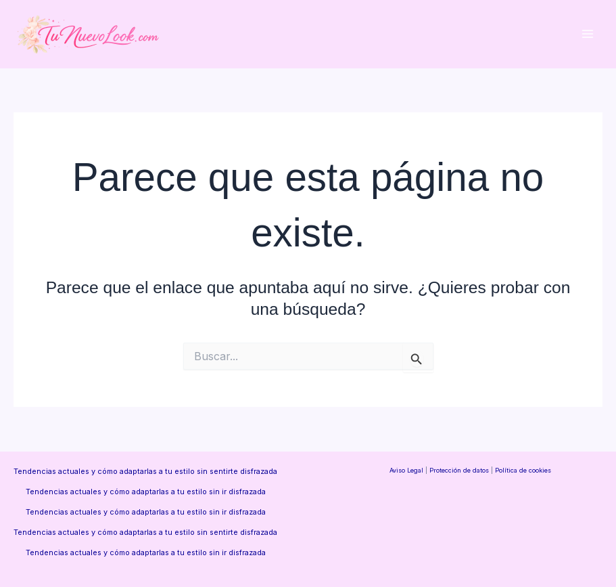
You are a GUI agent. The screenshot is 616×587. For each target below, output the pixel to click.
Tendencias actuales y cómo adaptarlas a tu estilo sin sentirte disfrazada (145, 471)
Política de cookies (523, 470)
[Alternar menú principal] (587, 34)
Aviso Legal (406, 470)
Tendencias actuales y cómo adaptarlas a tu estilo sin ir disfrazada (146, 491)
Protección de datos (459, 470)
